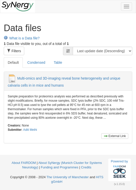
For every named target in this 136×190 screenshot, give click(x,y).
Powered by (119, 169)
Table (58, 62)
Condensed (36, 62)
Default (13, 62)
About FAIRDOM (24, 163)
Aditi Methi (30, 130)
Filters (14, 51)
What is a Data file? (22, 38)
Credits (86, 167)
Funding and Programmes (59, 167)
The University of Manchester (67, 177)
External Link (115, 136)
